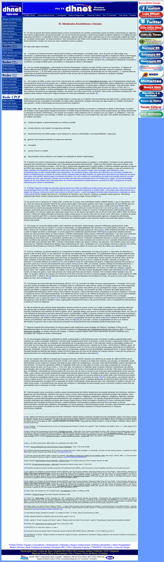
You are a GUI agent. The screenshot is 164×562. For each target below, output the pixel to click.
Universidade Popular (46, 15)
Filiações (64, 545)
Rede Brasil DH (9, 66)
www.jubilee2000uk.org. (65, 452)
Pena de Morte (90, 553)
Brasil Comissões (9, 85)
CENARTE (96, 547)
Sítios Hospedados (121, 545)
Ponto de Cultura (94, 15)
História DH (59, 551)
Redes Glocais (17, 547)
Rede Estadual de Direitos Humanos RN (45, 547)
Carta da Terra (46, 551)
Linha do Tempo (122, 547)
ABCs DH (71, 551)
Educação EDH (9, 28)
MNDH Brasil (8, 50)
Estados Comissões (10, 87)
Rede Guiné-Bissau (10, 106)
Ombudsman (52, 545)
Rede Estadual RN (10, 71)
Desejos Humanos (10, 25)
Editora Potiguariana (76, 15)
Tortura (77, 553)
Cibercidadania (8, 31)
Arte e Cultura (7, 37)
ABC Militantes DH (9, 56)
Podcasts (112, 15)
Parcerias (108, 547)
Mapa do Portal (39, 553)
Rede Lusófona (8, 100)
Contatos (132, 15)
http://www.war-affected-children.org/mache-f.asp (47, 509)
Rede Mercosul (8, 58)
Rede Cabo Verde (9, 103)
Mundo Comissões (10, 79)
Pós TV (105, 15)
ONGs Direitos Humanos (12, 53)
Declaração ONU (29, 551)
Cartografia (61, 15)
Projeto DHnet (29, 15)
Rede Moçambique (10, 109)
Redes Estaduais (9, 69)
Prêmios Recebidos (101, 545)
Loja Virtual (123, 15)
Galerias (98, 551)
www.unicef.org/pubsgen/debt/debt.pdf (74, 457)
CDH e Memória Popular (78, 547)
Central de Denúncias (11, 40)
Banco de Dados (9, 42)
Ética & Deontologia (57, 553)
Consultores (38, 545)
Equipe (27, 545)
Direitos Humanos (9, 23)
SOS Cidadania (111, 551)
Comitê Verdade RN (10, 93)
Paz (71, 553)
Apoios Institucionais (80, 545)
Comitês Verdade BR (11, 90)
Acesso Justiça (85, 551)
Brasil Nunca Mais (10, 82)
